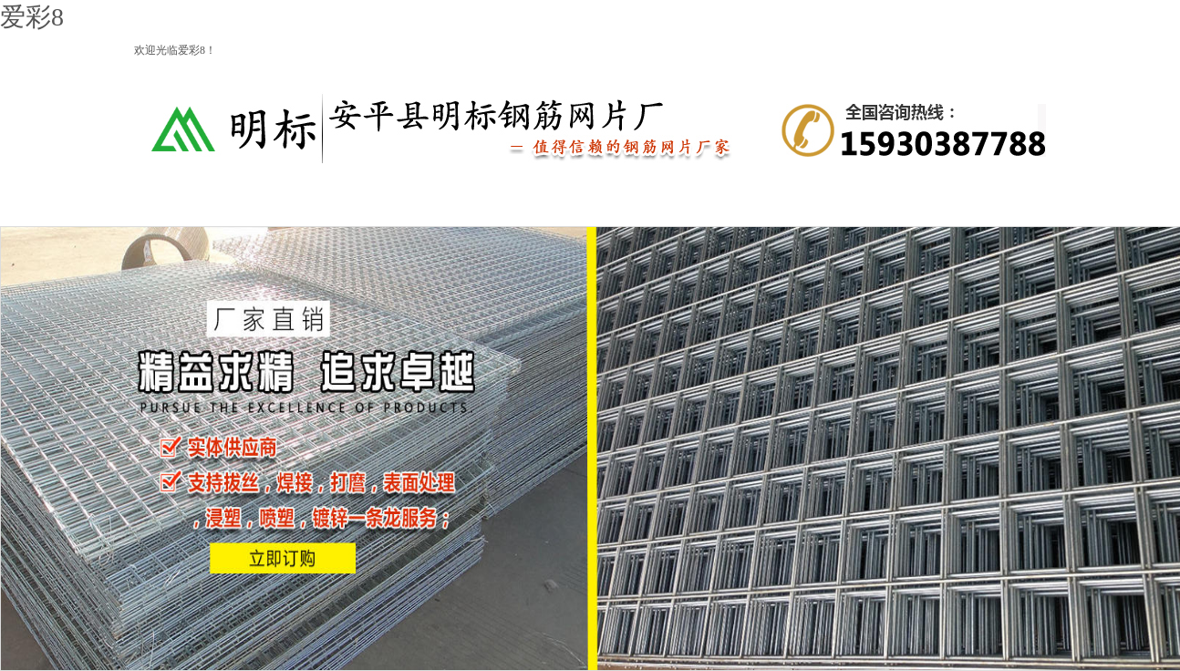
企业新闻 (875, 203)
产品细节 (761, 203)
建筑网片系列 (533, 203)
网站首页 (191, 203)
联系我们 (989, 203)
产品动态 (647, 203)
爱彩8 (32, 17)
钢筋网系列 (419, 203)
